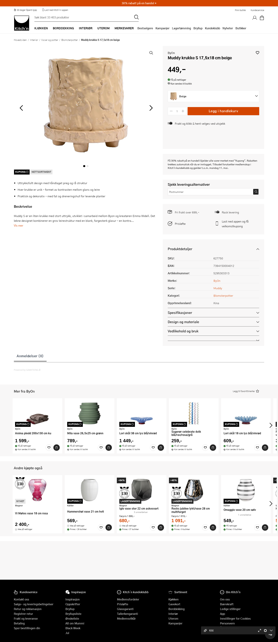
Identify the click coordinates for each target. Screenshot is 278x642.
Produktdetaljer (180, 248)
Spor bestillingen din (27, 628)
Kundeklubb (212, 28)
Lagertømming (181, 28)
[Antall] (177, 111)
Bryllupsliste (73, 614)
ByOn (171, 53)
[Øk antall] (183, 111)
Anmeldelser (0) (30, 355)
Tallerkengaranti (127, 614)
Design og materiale (183, 321)
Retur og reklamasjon (27, 609)
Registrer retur (23, 614)
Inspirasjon (72, 599)
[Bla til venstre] (21, 108)
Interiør (34, 40)
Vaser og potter (49, 40)
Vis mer (18, 225)
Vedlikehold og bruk (183, 331)
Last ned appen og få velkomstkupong (235, 223)
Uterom (173, 618)
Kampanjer (162, 28)
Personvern (227, 623)
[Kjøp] (56, 447)
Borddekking (176, 609)
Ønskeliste (72, 618)
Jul (67, 633)
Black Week (72, 628)
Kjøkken (173, 599)
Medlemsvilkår (126, 618)
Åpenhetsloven (229, 628)
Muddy (217, 288)
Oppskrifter (72, 604)
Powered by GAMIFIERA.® (27, 369)
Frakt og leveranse (26, 618)
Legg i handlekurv (223, 110)
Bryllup (197, 28)
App (222, 614)
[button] (257, 52)
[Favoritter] (49, 447)
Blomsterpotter (69, 40)
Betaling (19, 623)
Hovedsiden (20, 40)
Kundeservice (257, 10)
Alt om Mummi (74, 623)
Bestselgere (145, 28)
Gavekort (174, 604)
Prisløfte (180, 224)
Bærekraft (226, 604)
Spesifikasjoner (180, 312)
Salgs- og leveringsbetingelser (33, 604)
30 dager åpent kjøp (25, 10)
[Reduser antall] (171, 111)
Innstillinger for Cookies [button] (235, 618)
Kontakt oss (21, 599)
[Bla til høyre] (150, 108)
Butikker (240, 28)
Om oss (225, 599)
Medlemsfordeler (128, 599)
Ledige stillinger (230, 609)
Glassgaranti (125, 609)
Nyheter (228, 28)
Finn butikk (240, 10)
